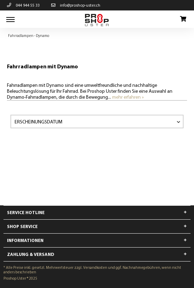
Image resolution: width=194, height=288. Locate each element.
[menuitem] (10, 19)
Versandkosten (95, 267)
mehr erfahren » (128, 97)
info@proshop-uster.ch (75, 5)
